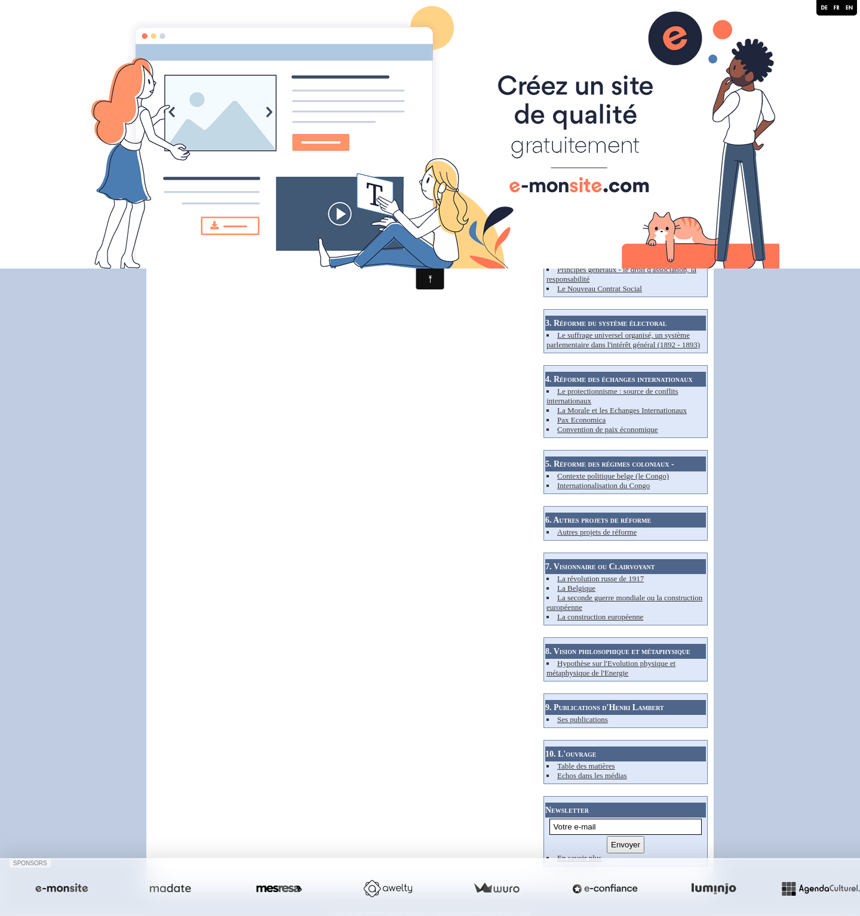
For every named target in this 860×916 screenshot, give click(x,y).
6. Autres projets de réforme (598, 520)
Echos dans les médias (592, 775)
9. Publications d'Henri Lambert (604, 707)
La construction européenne (600, 616)
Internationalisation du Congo (603, 485)
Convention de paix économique (607, 429)
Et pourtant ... (578, 259)
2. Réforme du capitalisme (592, 228)
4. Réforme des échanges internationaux (619, 379)
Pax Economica (581, 419)
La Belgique (576, 588)
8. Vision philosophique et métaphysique (617, 651)
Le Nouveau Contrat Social (599, 288)
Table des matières (586, 765)
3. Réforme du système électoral (605, 323)
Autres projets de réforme (597, 532)
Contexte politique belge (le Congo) (613, 475)
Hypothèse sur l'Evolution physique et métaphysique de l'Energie (610, 668)
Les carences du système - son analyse (616, 250)
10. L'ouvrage (570, 754)
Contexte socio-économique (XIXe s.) (616, 240)
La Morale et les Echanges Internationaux (622, 410)
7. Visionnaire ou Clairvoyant (600, 566)
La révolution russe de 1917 (600, 578)
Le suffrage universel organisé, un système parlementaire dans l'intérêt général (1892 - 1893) (623, 340)
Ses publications (582, 719)
